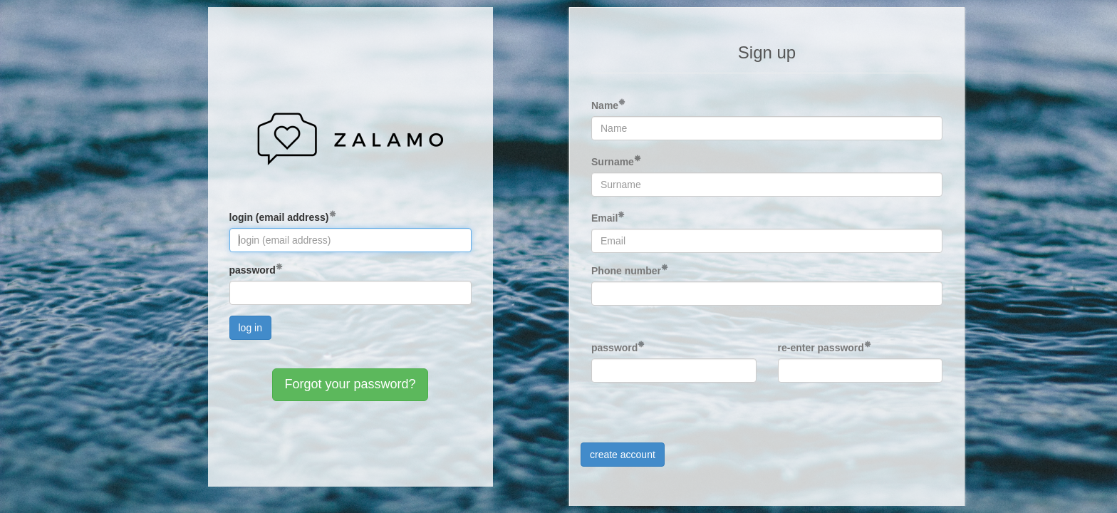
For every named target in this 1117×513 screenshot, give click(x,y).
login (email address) (279, 217)
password (252, 270)
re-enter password (821, 347)
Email (604, 218)
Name (604, 105)
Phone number (626, 270)
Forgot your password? (349, 384)
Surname (612, 161)
